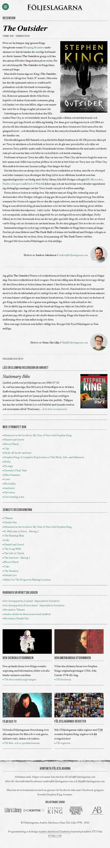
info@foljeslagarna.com (81, 777)
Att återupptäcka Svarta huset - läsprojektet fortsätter (34, 605)
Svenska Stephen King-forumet (54, 794)
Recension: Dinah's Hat (16, 618)
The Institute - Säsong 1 (17, 558)
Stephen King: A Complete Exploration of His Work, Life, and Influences (44, 457)
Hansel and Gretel (14, 440)
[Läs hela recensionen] (55, 409)
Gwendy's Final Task (15, 470)
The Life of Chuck (14, 553)
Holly (7, 462)
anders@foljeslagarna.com (73, 255)
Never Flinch (11, 444)
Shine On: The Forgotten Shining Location (27, 580)
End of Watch (35, 184)
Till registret (63, 743)
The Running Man (14, 536)
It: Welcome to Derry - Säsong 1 (21, 531)
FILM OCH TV (10, 722)
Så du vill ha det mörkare (18, 453)
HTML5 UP (54, 836)
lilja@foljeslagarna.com (75, 343)
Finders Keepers (12, 184)
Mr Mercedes (94, 179)
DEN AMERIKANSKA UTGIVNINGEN (72, 658)
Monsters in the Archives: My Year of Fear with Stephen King (38, 435)
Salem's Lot (10, 575)
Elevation (9, 492)
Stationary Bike (16, 377)
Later (7, 479)
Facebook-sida (67, 790)
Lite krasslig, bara (14, 497)
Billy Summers (12, 475)
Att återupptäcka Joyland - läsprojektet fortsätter (32, 601)
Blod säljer (10, 484)
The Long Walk (12, 549)
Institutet (9, 488)
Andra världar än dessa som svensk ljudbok (27, 614)
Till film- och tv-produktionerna (22, 743)
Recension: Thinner (14, 610)
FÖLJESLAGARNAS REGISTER (70, 721)
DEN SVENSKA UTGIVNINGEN (18, 658)
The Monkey (11, 571)
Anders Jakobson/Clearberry (55, 832)
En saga (8, 466)
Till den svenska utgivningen (20, 679)
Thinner (8, 518)
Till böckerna (63, 679)
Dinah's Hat (10, 522)
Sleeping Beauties (33, 47)
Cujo (6, 448)
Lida (6, 540)
